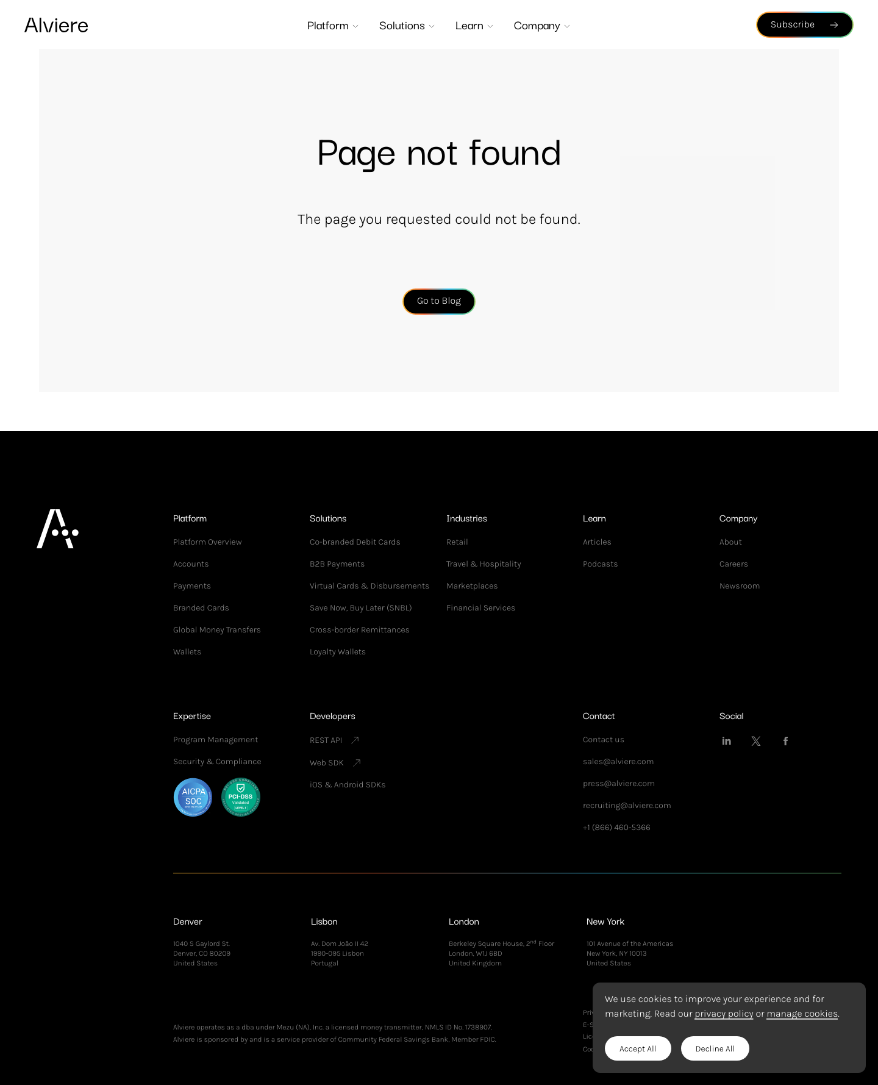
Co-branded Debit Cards (355, 542)
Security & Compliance (217, 761)
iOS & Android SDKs (347, 784)
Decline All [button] (715, 1049)
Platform (333, 24)
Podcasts (600, 564)
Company (542, 24)
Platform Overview (207, 542)
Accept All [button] (638, 1049)
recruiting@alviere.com (627, 805)
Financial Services (480, 608)
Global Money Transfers (217, 630)
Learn (474, 24)
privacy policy (723, 1014)
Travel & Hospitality (483, 564)
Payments (192, 586)
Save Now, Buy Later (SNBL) (361, 608)
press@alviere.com (619, 783)
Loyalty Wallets (338, 651)
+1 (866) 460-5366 (617, 827)
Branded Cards (201, 608)
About (730, 542)
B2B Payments (337, 564)
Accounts (191, 564)
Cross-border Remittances (360, 630)
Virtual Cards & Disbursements (369, 586)
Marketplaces (472, 586)
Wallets (187, 651)
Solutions (407, 24)
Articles (597, 542)
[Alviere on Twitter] (756, 741)
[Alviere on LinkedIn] (726, 741)
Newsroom (739, 586)
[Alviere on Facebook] (785, 741)
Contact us (603, 739)
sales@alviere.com (618, 761)
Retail (457, 542)
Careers (733, 564)
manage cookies (802, 1014)
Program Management (215, 739)
